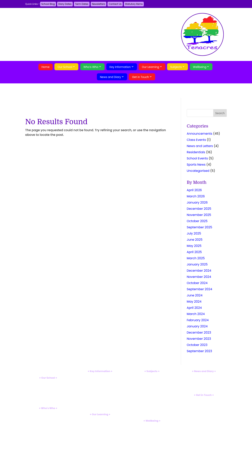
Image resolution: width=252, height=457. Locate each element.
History (152, 401)
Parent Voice (204, 388)
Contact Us (115, 4)
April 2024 (194, 308)
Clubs (100, 447)
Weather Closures (100, 404)
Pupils (48, 422)
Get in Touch (140, 77)
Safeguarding (152, 425)
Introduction (48, 382)
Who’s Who (90, 67)
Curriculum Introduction (100, 418)
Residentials (196, 152)
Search (204, 419)
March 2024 (196, 314)
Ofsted (100, 378)
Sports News (196, 164)
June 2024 (195, 295)
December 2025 (199, 208)
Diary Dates (65, 4)
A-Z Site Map (204, 409)
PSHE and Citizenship (152, 410)
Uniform (100, 394)
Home (45, 67)
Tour (48, 395)
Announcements (199, 133)
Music (152, 404)
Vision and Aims (48, 385)
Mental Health (151, 431)
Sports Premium (100, 391)
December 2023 (199, 332)
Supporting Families (152, 428)
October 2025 (197, 221)
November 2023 (199, 338)
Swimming (100, 444)
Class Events (196, 140)
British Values (48, 388)
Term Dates (81, 4)
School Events (197, 158)
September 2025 (199, 227)
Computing (152, 388)
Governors (48, 419)
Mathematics (152, 378)
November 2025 (199, 215)
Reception (100, 425)
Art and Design (152, 385)
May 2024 (194, 301)
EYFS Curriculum (100, 422)
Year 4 (100, 438)
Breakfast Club (48, 398)
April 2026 (194, 190)
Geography (152, 398)
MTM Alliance (48, 392)
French (152, 394)
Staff (48, 416)
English (152, 375)
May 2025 (194, 246)
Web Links (152, 441)
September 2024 (199, 289)
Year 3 (100, 434)
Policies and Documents (100, 375)
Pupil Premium (100, 388)
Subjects (176, 67)
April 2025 (194, 252)
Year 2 (100, 431)
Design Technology (152, 391)
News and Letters (200, 146)
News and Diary (110, 77)
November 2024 (199, 277)
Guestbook (204, 402)
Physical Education (152, 407)
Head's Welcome (48, 412)
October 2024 (197, 283)
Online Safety (152, 438)
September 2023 (199, 351)
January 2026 (197, 202)
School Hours (100, 398)
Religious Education (152, 414)
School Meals (100, 401)
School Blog (48, 4)
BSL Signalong (152, 434)
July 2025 (194, 233)
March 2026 (196, 196)
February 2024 (198, 320)
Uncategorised (198, 171)
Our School (65, 67)
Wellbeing (199, 67)
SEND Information (100, 385)
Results (100, 382)
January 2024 (197, 326)
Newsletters (98, 4)
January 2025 (197, 264)
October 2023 (197, 345)
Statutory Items (134, 4)
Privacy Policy (203, 412)
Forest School (100, 441)
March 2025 (196, 258)
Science (152, 382)
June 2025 (195, 239)
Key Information (120, 67)
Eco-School (48, 401)
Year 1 (99, 428)
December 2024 (199, 270)
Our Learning (150, 67)
